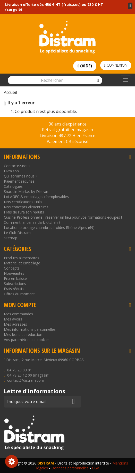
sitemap (10, 237)
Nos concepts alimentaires (26, 206)
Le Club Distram (17, 232)
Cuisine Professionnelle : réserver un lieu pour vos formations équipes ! (63, 217)
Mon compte (20, 305)
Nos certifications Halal (23, 201)
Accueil (10, 92)
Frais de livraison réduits (24, 212)
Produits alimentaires (21, 257)
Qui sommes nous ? (20, 176)
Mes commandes (18, 313)
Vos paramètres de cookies (26, 339)
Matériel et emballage (22, 263)
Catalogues (13, 186)
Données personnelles (70, 468)
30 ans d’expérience (68, 124)
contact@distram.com (25, 380)
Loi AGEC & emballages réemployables (36, 196)
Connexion (115, 65)
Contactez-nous (17, 165)
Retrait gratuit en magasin (67, 129)
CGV (95, 468)
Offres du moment (19, 293)
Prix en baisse (15, 278)
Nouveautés (14, 273)
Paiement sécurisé (19, 181)
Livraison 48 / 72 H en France (67, 135)
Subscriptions (15, 283)
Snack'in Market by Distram (26, 191)
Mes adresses (15, 324)
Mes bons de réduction (23, 334)
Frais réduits (14, 288)
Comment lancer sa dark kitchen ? (32, 222)
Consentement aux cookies (11, 461)
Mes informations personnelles (30, 329)
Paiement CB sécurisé (67, 141)
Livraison (11, 170)
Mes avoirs (13, 319)
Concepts (12, 268)
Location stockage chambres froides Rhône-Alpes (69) (49, 227)
